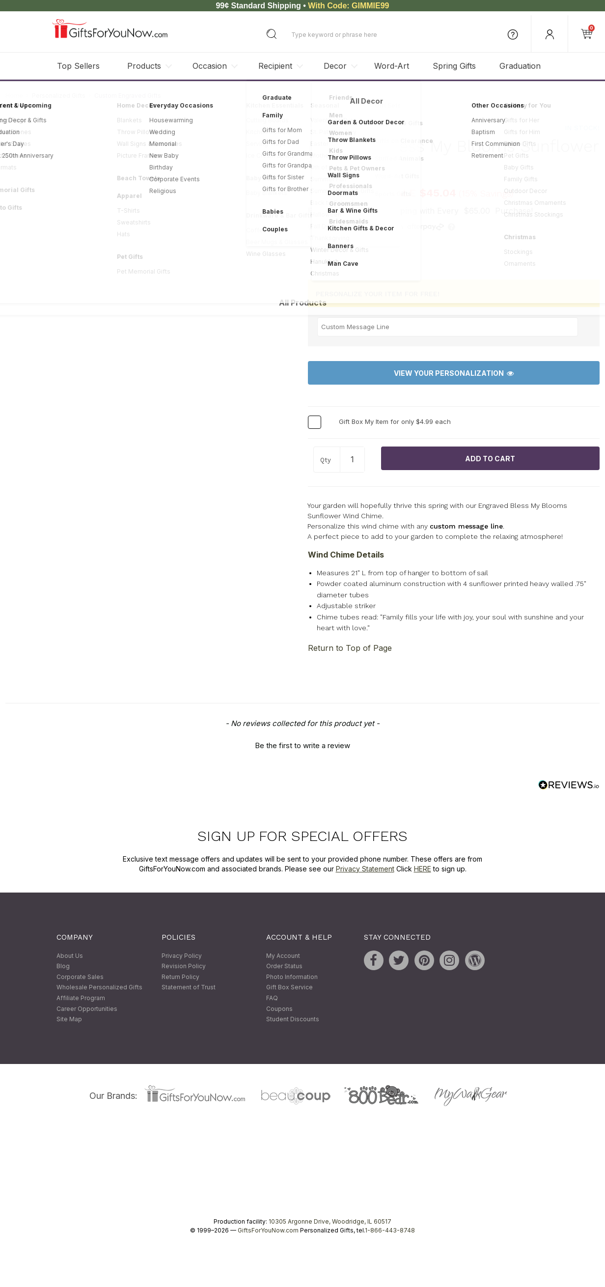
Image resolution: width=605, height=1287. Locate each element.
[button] (302, 744)
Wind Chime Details (346, 555)
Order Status (284, 966)
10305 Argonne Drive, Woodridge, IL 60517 (330, 1221)
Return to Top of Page (350, 648)
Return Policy (180, 976)
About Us (69, 955)
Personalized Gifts (58, 95)
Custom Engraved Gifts (127, 95)
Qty (325, 460)
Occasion (209, 66)
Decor (335, 66)
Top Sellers (78, 66)
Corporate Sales (80, 976)
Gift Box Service (289, 987)
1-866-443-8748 (390, 1230)
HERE (422, 869)
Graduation (520, 66)
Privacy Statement (365, 869)
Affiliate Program (80, 998)
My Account (283, 955)
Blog (63, 966)
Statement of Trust (189, 987)
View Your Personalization (454, 373)
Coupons (279, 1008)
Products (144, 66)
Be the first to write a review (302, 745)
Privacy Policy (182, 955)
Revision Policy (184, 966)
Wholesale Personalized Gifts (99, 987)
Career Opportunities (86, 1008)
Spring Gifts (454, 66)
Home (14, 95)
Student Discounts (292, 1019)
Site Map (69, 1019)
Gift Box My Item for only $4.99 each (395, 422)
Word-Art (391, 66)
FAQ (272, 998)
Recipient (275, 66)
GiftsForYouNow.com (268, 1230)
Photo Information (292, 976)
